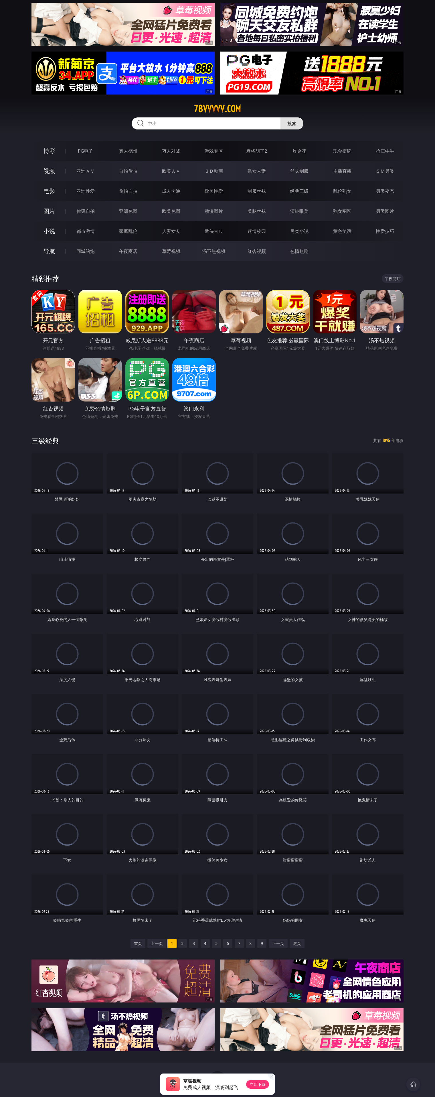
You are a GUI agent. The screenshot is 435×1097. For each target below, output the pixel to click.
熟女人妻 (257, 171)
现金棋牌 (342, 151)
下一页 (278, 943)
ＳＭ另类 (385, 171)
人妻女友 (171, 231)
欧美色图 (171, 211)
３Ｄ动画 (214, 171)
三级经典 (45, 440)
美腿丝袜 (257, 211)
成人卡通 (171, 191)
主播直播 (342, 171)
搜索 (291, 123)
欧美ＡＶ (171, 171)
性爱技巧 (385, 231)
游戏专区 (214, 151)
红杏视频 (257, 251)
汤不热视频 (213, 251)
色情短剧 (299, 251)
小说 (49, 231)
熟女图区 (342, 211)
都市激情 (85, 231)
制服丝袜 (257, 191)
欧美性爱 (214, 191)
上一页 (157, 943)
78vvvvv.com (217, 109)
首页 (138, 943)
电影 (49, 191)
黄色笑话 (342, 231)
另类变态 (385, 191)
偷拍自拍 (128, 191)
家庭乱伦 (128, 231)
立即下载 (258, 1084)
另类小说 (299, 231)
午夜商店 (128, 251)
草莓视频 (171, 251)
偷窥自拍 (85, 211)
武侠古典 (214, 231)
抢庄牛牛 (385, 151)
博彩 (49, 151)
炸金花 (299, 151)
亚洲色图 (128, 211)
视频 (49, 171)
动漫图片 (214, 211)
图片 (49, 211)
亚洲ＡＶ (85, 171)
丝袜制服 (299, 171)
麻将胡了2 (256, 151)
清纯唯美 (299, 211)
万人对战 (171, 151)
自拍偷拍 (128, 171)
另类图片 (385, 211)
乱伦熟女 (342, 191)
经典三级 (299, 191)
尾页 (297, 943)
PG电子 (85, 151)
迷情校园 (257, 231)
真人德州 (128, 151)
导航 (49, 251)
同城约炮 (85, 251)
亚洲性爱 (85, 191)
